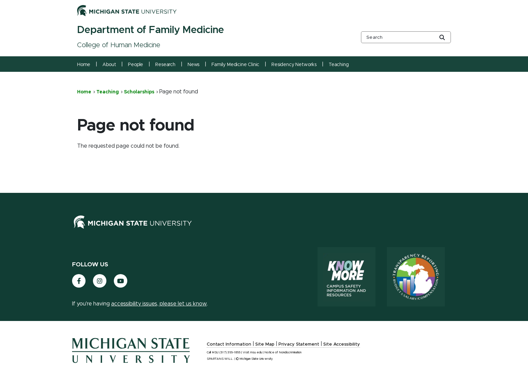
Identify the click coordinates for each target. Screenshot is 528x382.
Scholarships (139, 92)
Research (165, 64)
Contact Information (229, 344)
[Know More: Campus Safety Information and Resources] (346, 276)
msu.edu (256, 352)
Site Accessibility (341, 344)
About (109, 64)
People (135, 64)
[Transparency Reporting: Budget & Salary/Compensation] (416, 276)
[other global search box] (406, 37)
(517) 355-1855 (230, 352)
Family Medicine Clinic (235, 64)
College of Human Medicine (118, 45)
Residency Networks (294, 64)
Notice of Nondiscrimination (282, 352)
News (193, 64)
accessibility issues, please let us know (159, 303)
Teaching (339, 64)
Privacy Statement (298, 344)
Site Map (264, 344)
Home (83, 64)
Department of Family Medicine (150, 30)
